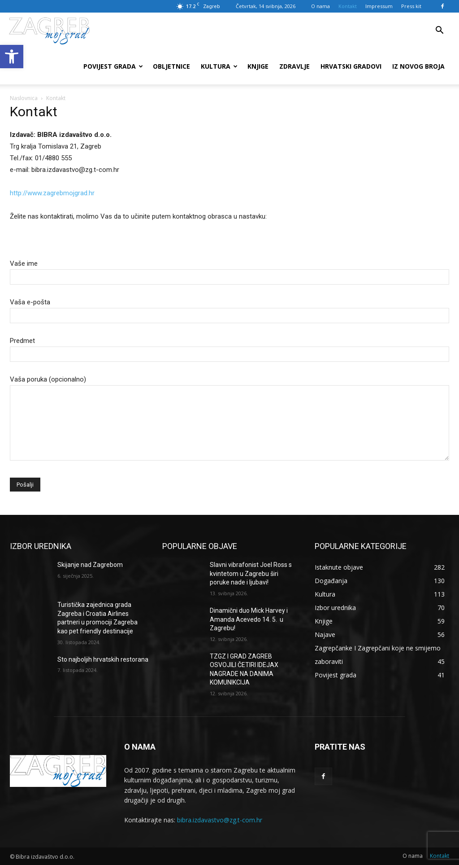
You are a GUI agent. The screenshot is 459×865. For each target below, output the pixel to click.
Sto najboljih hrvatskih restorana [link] (102, 659)
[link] (11, 56)
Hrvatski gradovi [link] (350, 66)
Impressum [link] (379, 6)
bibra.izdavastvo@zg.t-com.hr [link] (219, 820)
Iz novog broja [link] (418, 66)
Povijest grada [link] (113, 66)
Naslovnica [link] (24, 98)
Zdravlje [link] (294, 66)
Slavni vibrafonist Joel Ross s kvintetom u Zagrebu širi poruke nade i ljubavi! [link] (251, 573)
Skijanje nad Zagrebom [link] (90, 564)
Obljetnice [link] (171, 66)
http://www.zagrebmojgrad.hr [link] (52, 193)
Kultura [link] (219, 66)
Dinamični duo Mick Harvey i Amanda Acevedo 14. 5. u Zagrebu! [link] (249, 619)
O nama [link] (320, 6)
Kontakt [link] (347, 6)
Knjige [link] (257, 66)
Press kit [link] (411, 6)
